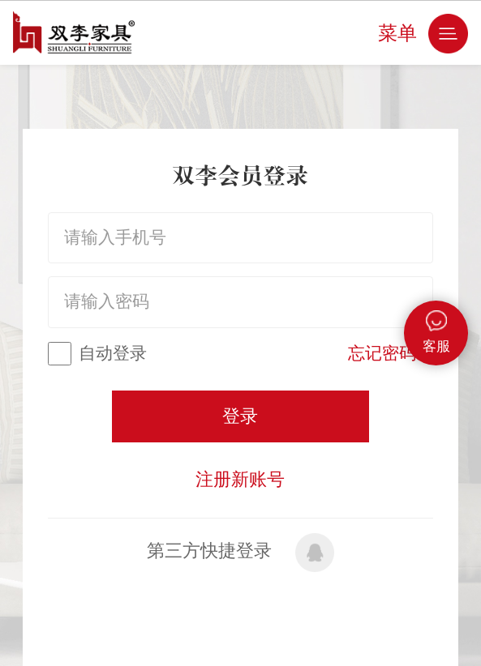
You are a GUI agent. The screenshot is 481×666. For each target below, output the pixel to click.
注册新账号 (240, 479)
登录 (240, 416)
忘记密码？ (390, 353)
